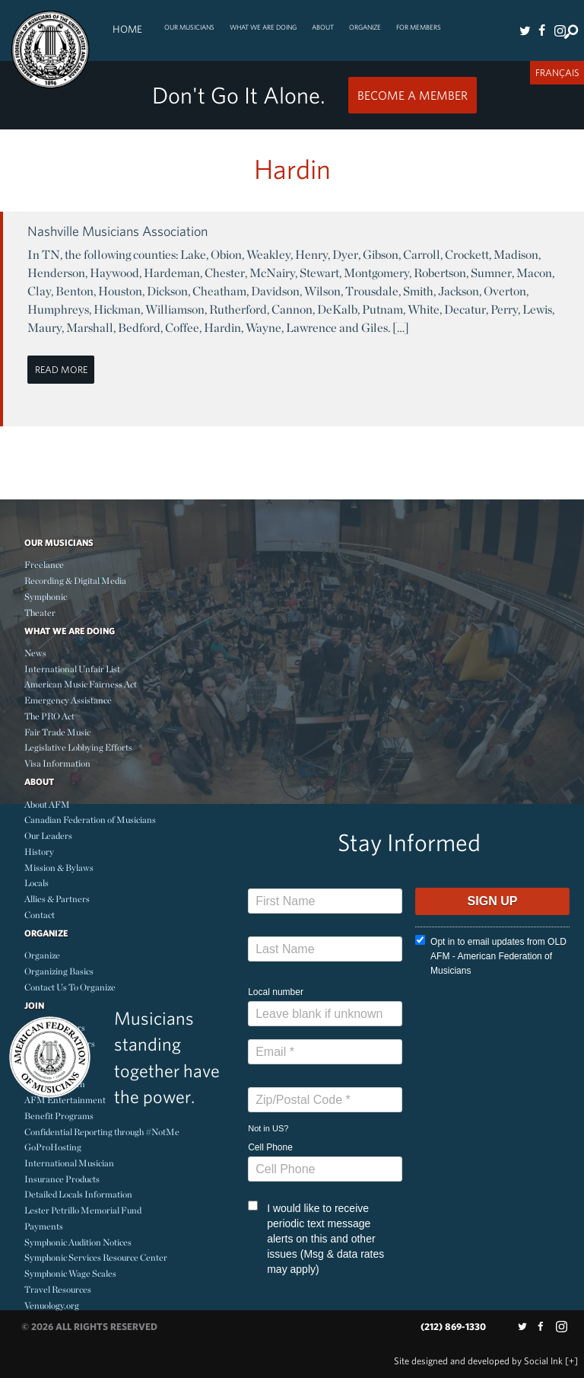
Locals (36, 882)
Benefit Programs (59, 1115)
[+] (571, 1361)
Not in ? (268, 1128)
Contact (39, 914)
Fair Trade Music (57, 732)
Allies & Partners (57, 898)
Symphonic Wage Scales (70, 1273)
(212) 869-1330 (453, 1326)
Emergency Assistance (68, 700)
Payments (43, 1226)
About (323, 27)
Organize (365, 27)
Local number (275, 992)
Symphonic (45, 596)
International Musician (69, 1163)
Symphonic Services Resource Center (95, 1257)
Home (127, 29)
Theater (40, 612)
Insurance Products (62, 1179)
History (39, 851)
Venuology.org (51, 1305)
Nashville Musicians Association (117, 231)
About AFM (47, 804)
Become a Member (412, 95)
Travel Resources (57, 1289)
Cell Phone (270, 1147)
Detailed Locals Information (78, 1194)
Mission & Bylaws (59, 867)
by (478, 1361)
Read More (61, 369)
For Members (418, 27)
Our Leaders (48, 835)
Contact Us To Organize (70, 987)
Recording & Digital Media (75, 580)
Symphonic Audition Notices (78, 1242)
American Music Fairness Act (80, 684)
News (35, 653)
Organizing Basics (59, 971)
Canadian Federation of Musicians (90, 819)
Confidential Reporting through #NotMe (101, 1131)
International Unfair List (72, 669)
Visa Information (57, 763)
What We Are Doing (263, 27)
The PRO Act (49, 716)
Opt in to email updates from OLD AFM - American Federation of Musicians (491, 955)
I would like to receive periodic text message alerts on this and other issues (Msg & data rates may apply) (316, 1238)
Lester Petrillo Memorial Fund (82, 1210)
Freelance (44, 564)
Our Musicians (189, 27)
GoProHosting (52, 1147)
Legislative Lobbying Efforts (78, 747)
